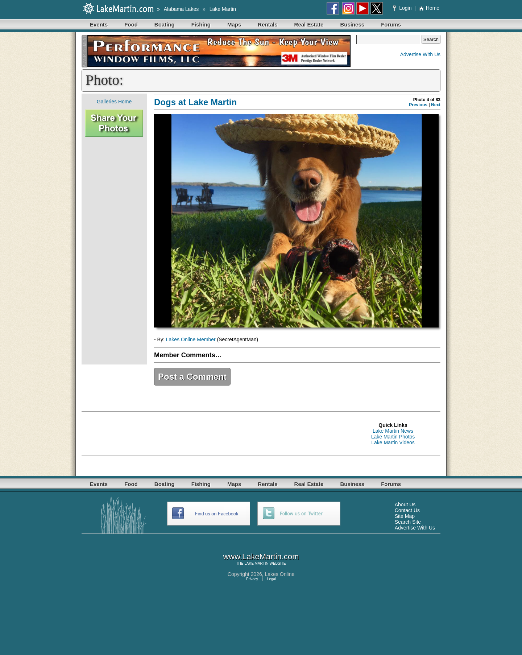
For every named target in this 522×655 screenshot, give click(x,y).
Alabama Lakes (181, 9)
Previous (418, 104)
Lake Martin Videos (393, 442)
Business (352, 24)
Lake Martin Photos (393, 437)
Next (435, 104)
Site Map (405, 516)
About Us (405, 504)
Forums (391, 24)
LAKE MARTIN (256, 563)
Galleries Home (114, 101)
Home (429, 8)
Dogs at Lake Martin (195, 102)
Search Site (408, 522)
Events (99, 24)
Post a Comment (192, 377)
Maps (234, 24)
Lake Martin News (393, 431)
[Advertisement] (114, 250)
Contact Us (407, 510)
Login (403, 8)
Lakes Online (280, 574)
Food (131, 24)
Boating (164, 24)
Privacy (252, 579)
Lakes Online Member (191, 339)
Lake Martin (223, 9)
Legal (271, 579)
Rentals (267, 24)
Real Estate (309, 24)
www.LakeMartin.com (261, 556)
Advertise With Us (420, 54)
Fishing (201, 24)
